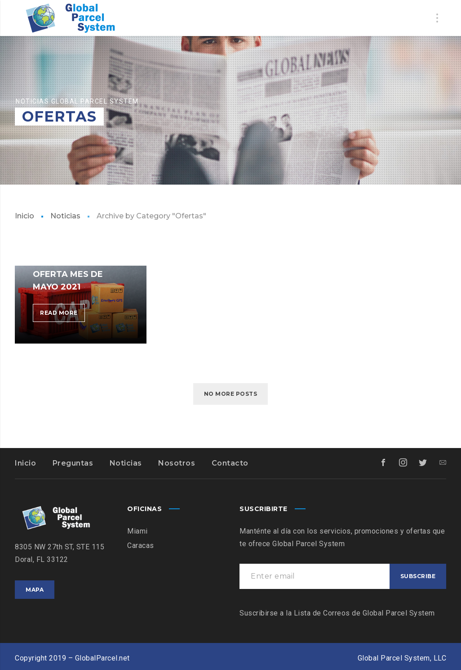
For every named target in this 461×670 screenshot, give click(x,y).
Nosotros (176, 463)
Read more (62, 314)
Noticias (65, 216)
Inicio (24, 216)
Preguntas (73, 463)
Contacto (230, 463)
